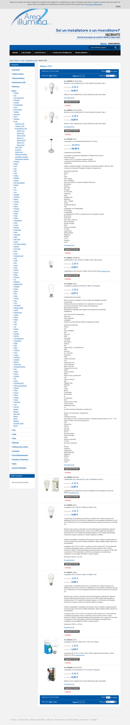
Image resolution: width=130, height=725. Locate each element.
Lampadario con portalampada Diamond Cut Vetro (81, 141)
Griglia (55, 75)
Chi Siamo (13, 720)
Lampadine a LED (31, 60)
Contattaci (40, 53)
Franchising (81, 53)
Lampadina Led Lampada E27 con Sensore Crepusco (82, 670)
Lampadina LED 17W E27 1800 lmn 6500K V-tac (80, 574)
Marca (17, 60)
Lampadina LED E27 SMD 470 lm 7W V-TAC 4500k (81, 642)
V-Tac (22, 60)
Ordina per (102, 75)
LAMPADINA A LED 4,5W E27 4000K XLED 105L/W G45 (83, 260)
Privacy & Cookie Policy (37, 720)
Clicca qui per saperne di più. (93, 4)
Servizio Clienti (23, 720)
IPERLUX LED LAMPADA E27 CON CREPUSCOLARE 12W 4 (85, 112)
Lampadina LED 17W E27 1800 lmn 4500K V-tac (80, 507)
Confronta (68, 105)
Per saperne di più (69, 97)
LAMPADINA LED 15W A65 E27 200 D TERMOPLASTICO (83, 479)
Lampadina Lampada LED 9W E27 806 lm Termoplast (82, 286)
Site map (49, 720)
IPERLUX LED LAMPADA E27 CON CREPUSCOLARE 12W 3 (85, 83)
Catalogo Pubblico (60, 53)
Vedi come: (45, 75)
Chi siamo (26, 53)
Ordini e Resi (84, 720)
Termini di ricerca (60, 720)
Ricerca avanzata (72, 720)
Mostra (103, 71)
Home (15, 53)
